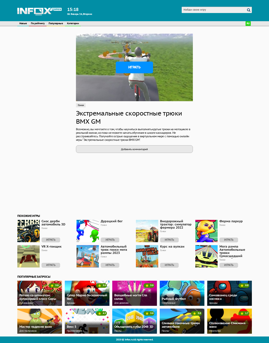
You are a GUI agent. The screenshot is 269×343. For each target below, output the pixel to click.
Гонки (81, 105)
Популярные (56, 23)
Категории (73, 23)
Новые (23, 23)
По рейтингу (37, 23)
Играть (134, 67)
